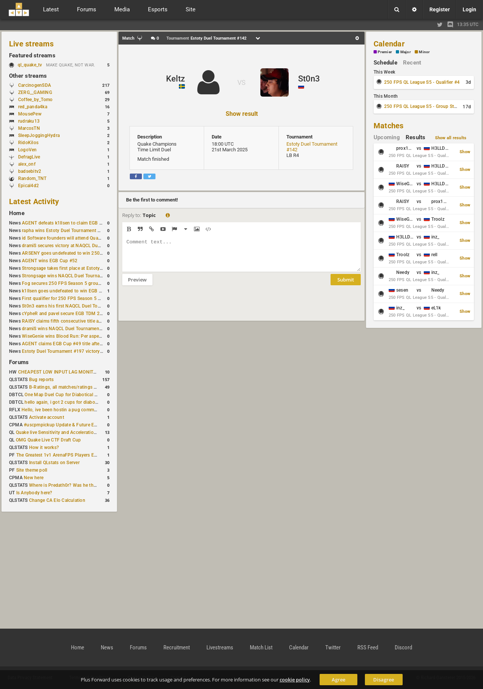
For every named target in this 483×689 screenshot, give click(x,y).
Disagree (383, 679)
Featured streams (32, 55)
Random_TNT (32, 178)
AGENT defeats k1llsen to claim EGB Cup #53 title (74, 223)
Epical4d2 (28, 185)
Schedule (385, 62)
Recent (412, 62)
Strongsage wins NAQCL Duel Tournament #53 (71, 275)
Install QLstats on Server (54, 462)
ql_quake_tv (30, 65)
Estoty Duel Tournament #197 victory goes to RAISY (76, 351)
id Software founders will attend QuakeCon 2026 (72, 238)
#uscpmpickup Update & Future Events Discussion (77, 425)
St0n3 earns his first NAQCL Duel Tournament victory (77, 306)
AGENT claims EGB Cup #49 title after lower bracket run (80, 343)
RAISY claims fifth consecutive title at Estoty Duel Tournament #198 (93, 321)
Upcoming (387, 137)
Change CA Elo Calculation (57, 500)
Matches (389, 125)
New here (33, 477)
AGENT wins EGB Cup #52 (49, 260)
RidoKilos (28, 142)
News (107, 647)
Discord (403, 647)
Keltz (175, 78)
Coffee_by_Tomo (35, 99)
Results (416, 137)
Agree (338, 679)
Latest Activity (34, 201)
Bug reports (41, 379)
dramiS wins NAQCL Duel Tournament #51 (66, 328)
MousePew (30, 114)
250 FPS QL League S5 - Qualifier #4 (422, 82)
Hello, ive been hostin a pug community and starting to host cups (90, 409)
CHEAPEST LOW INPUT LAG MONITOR (59, 372)
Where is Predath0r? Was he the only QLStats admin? (84, 485)
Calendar (389, 43)
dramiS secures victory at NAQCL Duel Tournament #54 (79, 245)
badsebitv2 (29, 171)
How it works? (44, 447)
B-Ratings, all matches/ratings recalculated (74, 387)
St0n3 (309, 78)
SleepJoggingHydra (39, 135)
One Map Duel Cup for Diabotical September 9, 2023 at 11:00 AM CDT (98, 394)
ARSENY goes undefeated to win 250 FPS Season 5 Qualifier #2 (88, 253)
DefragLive (29, 157)
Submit (345, 285)
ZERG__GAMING (35, 92)
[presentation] (179, 308)
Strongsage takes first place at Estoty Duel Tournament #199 (85, 268)
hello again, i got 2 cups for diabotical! (65, 402)
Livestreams (219, 647)
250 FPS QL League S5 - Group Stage (422, 106)
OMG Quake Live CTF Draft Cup (48, 440)
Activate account (46, 417)
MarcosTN (29, 128)
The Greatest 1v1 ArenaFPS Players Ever (58, 455)
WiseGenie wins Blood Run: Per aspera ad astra (71, 336)
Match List (261, 647)
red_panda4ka (32, 106)
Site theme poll (32, 470)
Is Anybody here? (34, 492)
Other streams (28, 75)
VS (241, 82)
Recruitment (176, 647)
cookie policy (295, 679)
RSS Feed (367, 647)
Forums (19, 362)
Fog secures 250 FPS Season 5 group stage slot (72, 283)
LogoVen (27, 149)
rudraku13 (29, 121)
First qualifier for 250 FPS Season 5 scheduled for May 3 (81, 298)
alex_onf (26, 164)
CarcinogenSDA (34, 85)
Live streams (31, 43)
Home (17, 213)
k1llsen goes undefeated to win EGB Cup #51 (69, 291)
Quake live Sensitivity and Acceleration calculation (68, 432)
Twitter (333, 647)
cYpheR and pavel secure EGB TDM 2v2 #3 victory (74, 313)
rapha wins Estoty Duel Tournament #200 (65, 230)
